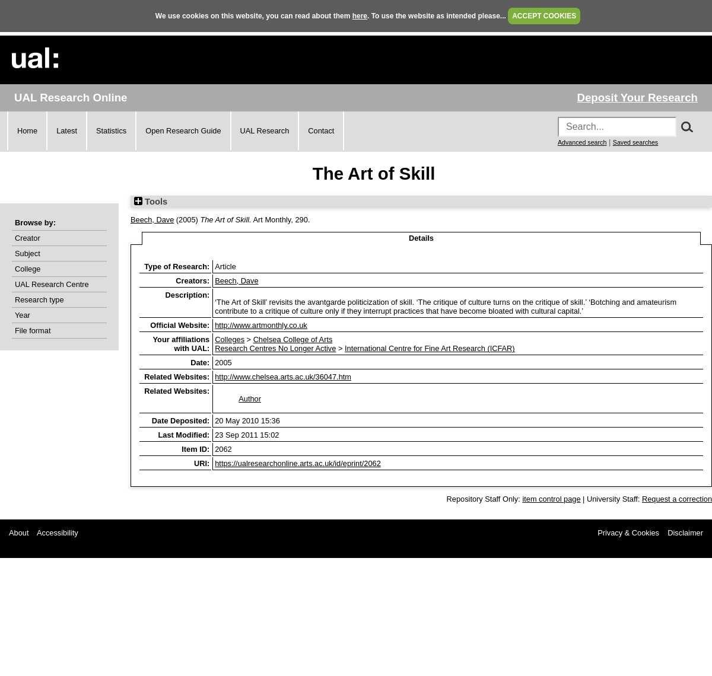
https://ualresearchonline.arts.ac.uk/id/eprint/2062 (298, 463)
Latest (66, 130)
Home (27, 130)
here (359, 16)
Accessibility (57, 532)
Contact (321, 130)
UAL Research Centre (52, 284)
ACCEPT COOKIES (544, 16)
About (18, 532)
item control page (551, 499)
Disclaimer (685, 532)
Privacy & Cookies (628, 532)
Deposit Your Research (637, 97)
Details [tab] (421, 238)
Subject (27, 253)
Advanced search (582, 142)
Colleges (229, 339)
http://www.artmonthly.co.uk (261, 325)
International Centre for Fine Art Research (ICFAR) (430, 348)
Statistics (111, 130)
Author (250, 398)
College (27, 268)
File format (32, 330)
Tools (150, 201)
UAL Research (265, 130)
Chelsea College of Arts (293, 339)
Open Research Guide (183, 130)
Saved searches (635, 142)
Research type (39, 299)
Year (22, 315)
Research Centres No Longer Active (275, 348)
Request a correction (677, 499)
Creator (27, 238)
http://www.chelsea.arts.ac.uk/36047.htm (283, 376)
